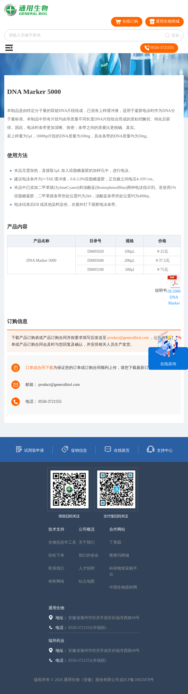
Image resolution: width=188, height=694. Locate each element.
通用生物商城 (164, 21)
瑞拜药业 (56, 641)
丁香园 (115, 542)
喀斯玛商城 (119, 555)
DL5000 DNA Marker (174, 297)
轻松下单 (56, 555)
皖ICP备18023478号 (137, 680)
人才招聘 (87, 568)
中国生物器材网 (123, 587)
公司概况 (87, 529)
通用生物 (56, 608)
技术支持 (56, 529)
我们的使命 (89, 555)
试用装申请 (29, 449)
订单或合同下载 (39, 368)
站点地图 (87, 581)
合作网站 (117, 529)
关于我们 (87, 542)
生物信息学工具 (62, 542)
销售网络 (56, 581)
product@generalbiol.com (128, 338)
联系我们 (56, 568)
